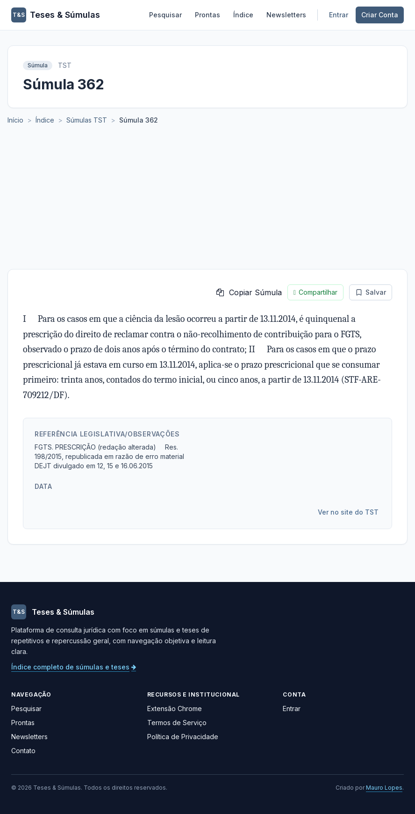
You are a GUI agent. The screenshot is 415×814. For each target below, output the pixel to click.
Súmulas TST (86, 120)
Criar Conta (379, 15)
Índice (243, 15)
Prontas (207, 15)
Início (15, 120)
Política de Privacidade (182, 737)
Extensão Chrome (174, 708)
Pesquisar (165, 15)
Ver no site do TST (348, 512)
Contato (23, 751)
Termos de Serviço (177, 723)
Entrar (338, 15)
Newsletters (286, 15)
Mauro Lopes (384, 787)
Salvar (370, 292)
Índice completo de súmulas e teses (73, 667)
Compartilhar (315, 292)
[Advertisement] (207, 198)
